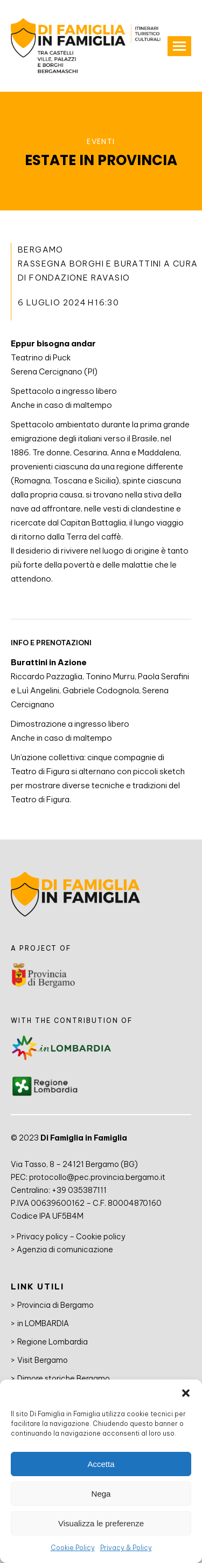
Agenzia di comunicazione (65, 1249)
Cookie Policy (73, 1548)
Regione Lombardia (52, 1342)
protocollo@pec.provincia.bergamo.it (97, 1177)
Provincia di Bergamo (55, 1305)
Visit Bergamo (42, 1360)
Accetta (100, 1464)
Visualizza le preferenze (101, 1523)
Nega (101, 1493)
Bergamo (41, 249)
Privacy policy (42, 1236)
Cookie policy (101, 1236)
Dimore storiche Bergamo (63, 1378)
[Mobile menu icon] (179, 46)
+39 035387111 (79, 1190)
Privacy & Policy (126, 1548)
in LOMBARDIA (43, 1323)
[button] (185, 1393)
